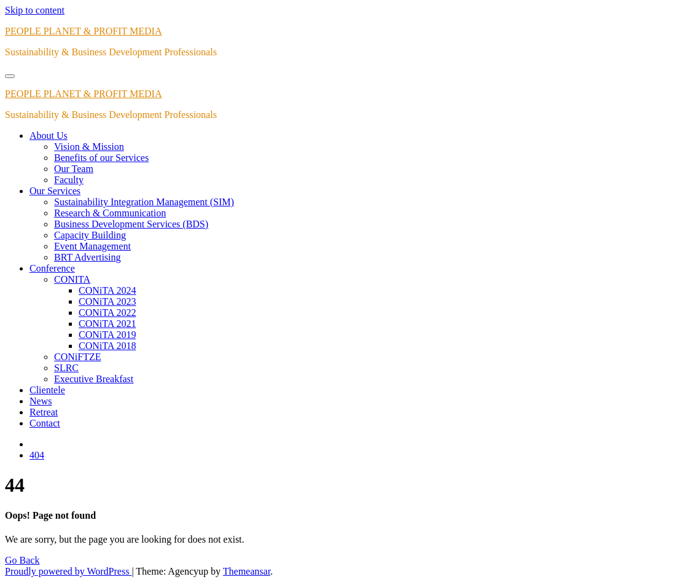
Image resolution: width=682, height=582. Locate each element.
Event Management (92, 246)
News (40, 401)
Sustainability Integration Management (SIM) (144, 202)
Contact (44, 423)
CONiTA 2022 (107, 312)
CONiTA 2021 (107, 323)
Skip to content (35, 10)
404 (36, 455)
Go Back (22, 560)
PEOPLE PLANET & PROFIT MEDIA (83, 31)
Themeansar (246, 571)
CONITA (72, 279)
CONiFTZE (77, 357)
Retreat (43, 412)
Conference (52, 268)
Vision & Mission (89, 146)
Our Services (54, 191)
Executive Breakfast (93, 379)
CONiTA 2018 (107, 345)
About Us (48, 135)
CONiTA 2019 (107, 334)
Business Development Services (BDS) (131, 224)
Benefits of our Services (101, 157)
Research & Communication (110, 213)
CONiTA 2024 (107, 290)
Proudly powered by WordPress (68, 571)
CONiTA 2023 (107, 301)
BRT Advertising (87, 257)
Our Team (73, 168)
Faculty (69, 180)
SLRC (66, 368)
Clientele (47, 390)
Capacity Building (90, 235)
